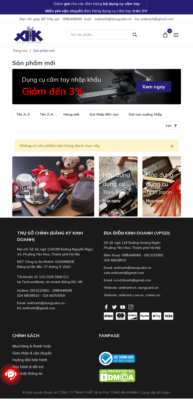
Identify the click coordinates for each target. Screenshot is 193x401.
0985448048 (72, 19)
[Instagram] (130, 306)
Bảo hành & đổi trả (27, 366)
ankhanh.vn (127, 287)
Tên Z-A (46, 114)
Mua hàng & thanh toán (31, 346)
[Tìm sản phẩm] (102, 34)
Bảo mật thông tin (27, 373)
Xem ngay (153, 87)
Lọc (171, 125)
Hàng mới (71, 114)
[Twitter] (115, 306)
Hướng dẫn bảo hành (29, 360)
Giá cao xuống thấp (145, 114)
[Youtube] (123, 306)
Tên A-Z (23, 114)
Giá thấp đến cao (104, 114)
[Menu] (176, 34)
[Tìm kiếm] (135, 34)
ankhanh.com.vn (131, 295)
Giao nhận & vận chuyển (32, 353)
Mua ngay (25, 195)
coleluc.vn (152, 295)
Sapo (166, 392)
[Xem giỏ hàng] (166, 34)
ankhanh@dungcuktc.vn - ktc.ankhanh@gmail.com (133, 19)
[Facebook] (107, 306)
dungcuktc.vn (148, 287)
